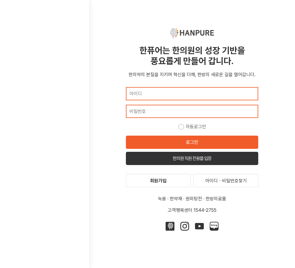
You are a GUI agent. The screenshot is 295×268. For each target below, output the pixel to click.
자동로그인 (196, 126)
